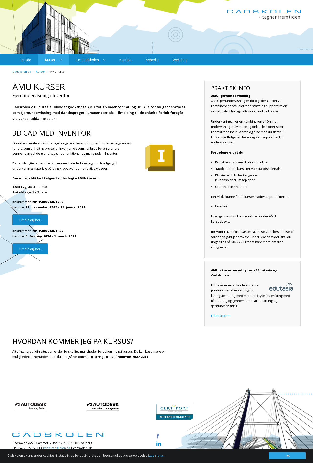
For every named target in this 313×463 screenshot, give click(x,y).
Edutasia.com (220, 315)
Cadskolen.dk (21, 71)
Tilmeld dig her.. (30, 220)
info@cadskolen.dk (56, 448)
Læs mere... (156, 455)
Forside (25, 59)
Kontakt (125, 59)
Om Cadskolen (90, 59)
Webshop (180, 59)
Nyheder (152, 59)
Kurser (53, 59)
